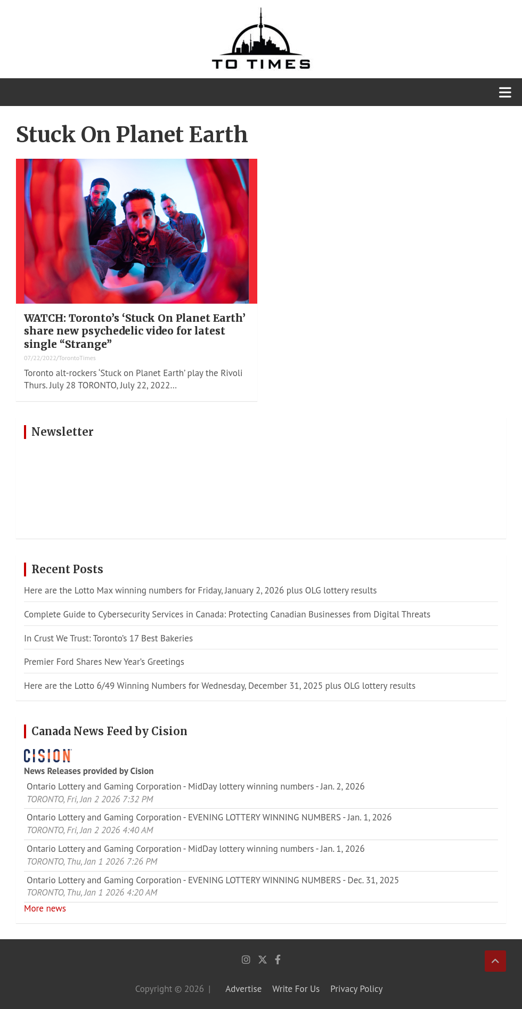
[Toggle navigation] (505, 92)
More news (45, 908)
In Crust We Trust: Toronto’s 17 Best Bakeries (108, 638)
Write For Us (296, 989)
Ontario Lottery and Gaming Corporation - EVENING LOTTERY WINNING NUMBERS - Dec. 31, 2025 (213, 880)
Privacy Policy (356, 989)
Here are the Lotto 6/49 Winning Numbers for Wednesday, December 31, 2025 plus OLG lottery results (219, 685)
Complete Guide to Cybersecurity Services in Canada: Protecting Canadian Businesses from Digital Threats (227, 614)
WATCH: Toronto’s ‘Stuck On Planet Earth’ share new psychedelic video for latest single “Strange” (135, 331)
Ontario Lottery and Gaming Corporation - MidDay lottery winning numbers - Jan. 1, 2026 (196, 849)
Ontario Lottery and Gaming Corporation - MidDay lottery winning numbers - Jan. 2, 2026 (196, 786)
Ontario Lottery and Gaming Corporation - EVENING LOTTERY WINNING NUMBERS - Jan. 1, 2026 (209, 817)
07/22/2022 (40, 358)
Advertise (243, 989)
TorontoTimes (77, 358)
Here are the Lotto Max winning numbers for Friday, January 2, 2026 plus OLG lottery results (200, 590)
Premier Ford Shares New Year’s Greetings (104, 662)
